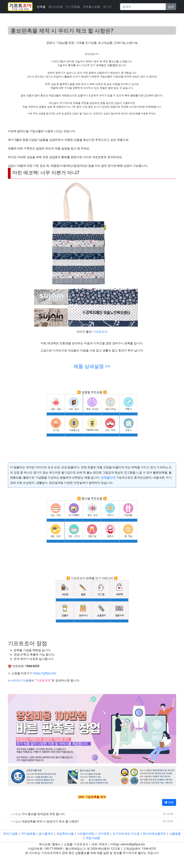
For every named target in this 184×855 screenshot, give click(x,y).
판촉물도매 (108, 477)
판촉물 (41, 7)
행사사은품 (55, 7)
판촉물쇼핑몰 (91, 7)
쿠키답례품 (28, 834)
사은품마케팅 (85, 834)
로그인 (107, 7)
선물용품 (175, 834)
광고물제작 (46, 834)
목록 (169, 802)
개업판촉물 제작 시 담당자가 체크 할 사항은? (50, 821)
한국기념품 (10, 834)
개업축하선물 (65, 834)
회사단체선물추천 (154, 834)
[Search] (143, 6)
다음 (25, 680)
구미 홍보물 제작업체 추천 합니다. (43, 814)
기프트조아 (100, 332)
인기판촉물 (73, 7)
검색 (171, 7)
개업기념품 (93, 838)
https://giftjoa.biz (44, 673)
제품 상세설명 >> (92, 366)
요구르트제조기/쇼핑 (126, 834)
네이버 (16, 680)
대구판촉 (103, 834)
